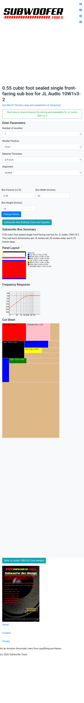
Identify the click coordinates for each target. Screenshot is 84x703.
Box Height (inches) (11, 202)
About (5, 624)
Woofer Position (10, 141)
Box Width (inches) (45, 190)
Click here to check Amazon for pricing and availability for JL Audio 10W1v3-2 (42, 114)
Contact (6, 633)
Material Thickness (12, 153)
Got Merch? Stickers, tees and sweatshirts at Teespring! (31, 105)
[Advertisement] (28, 56)
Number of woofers (12, 128)
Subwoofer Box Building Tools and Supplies (27, 222)
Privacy (6, 641)
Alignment (7, 166)
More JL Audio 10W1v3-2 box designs (24, 560)
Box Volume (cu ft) (11, 190)
